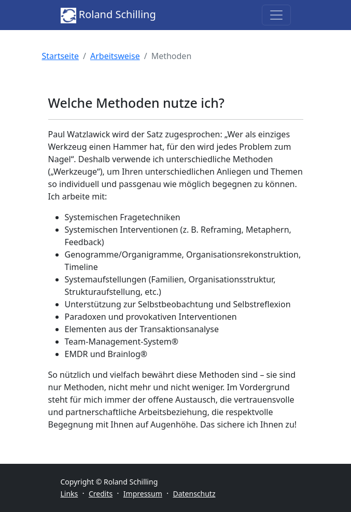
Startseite (60, 56)
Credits (101, 494)
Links (69, 494)
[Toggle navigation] (276, 15)
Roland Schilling (108, 15)
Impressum (142, 494)
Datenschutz (194, 494)
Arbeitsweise (115, 56)
